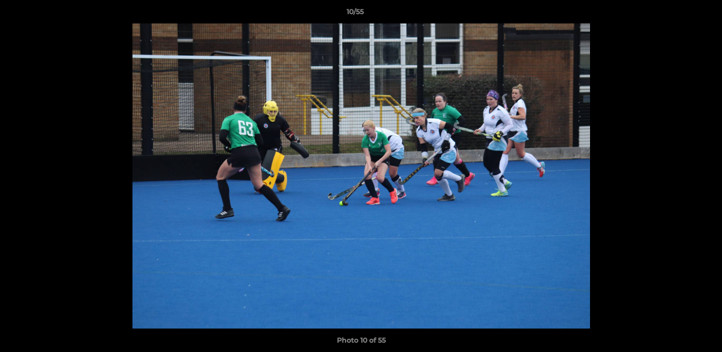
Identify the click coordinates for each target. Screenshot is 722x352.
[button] (681, 14)
